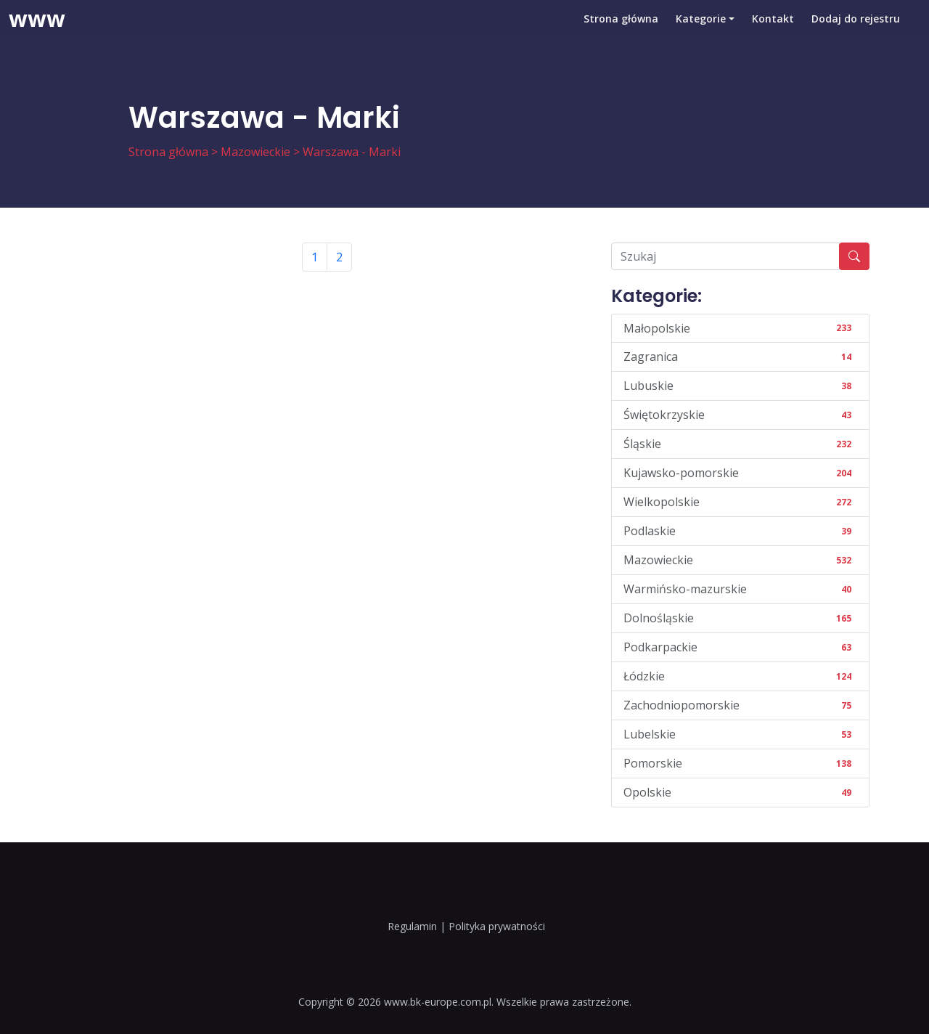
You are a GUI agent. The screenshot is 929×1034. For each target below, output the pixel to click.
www (37, 32)
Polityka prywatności (497, 926)
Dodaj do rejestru (855, 32)
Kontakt (773, 32)
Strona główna (621, 32)
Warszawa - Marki (352, 152)
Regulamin (412, 926)
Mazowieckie (255, 152)
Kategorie (701, 32)
